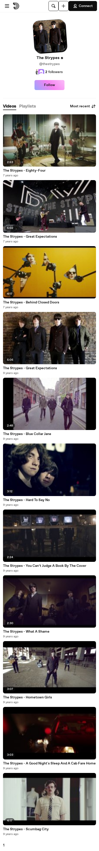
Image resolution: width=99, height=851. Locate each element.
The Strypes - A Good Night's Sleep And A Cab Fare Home (49, 763)
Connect (83, 6)
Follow (49, 85)
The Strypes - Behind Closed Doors (31, 302)
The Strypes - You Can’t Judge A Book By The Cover (44, 566)
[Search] (53, 6)
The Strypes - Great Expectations (30, 237)
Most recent (83, 106)
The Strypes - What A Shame (26, 632)
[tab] (9, 106)
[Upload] (63, 6)
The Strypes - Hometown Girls (27, 697)
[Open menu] (7, 6)
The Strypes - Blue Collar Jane (27, 434)
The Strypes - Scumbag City (26, 829)
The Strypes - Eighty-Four (24, 171)
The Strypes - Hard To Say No (26, 500)
